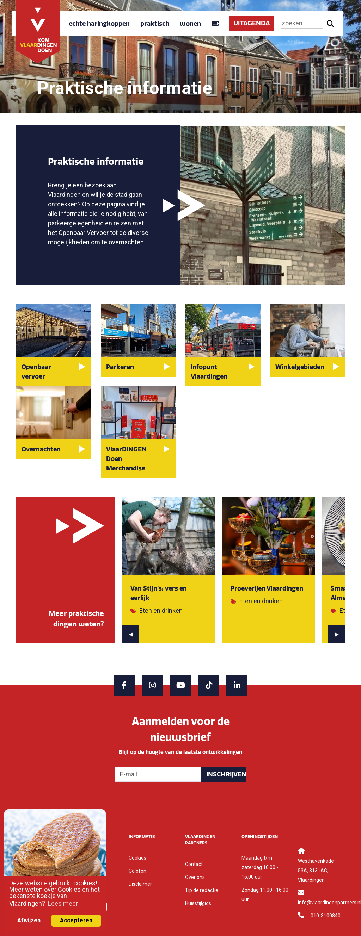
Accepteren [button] (76, 920)
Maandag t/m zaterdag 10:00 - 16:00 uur (259, 867)
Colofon (137, 871)
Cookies (137, 858)
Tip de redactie (201, 890)
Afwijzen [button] (29, 920)
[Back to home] (38, 31)
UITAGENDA (251, 23)
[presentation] (130, 634)
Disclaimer (140, 884)
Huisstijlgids (198, 903)
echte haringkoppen (99, 23)
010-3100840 (326, 915)
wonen (190, 23)
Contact (194, 864)
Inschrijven (226, 774)
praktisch (154, 23)
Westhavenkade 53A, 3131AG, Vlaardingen (316, 870)
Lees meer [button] (63, 903)
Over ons (195, 877)
